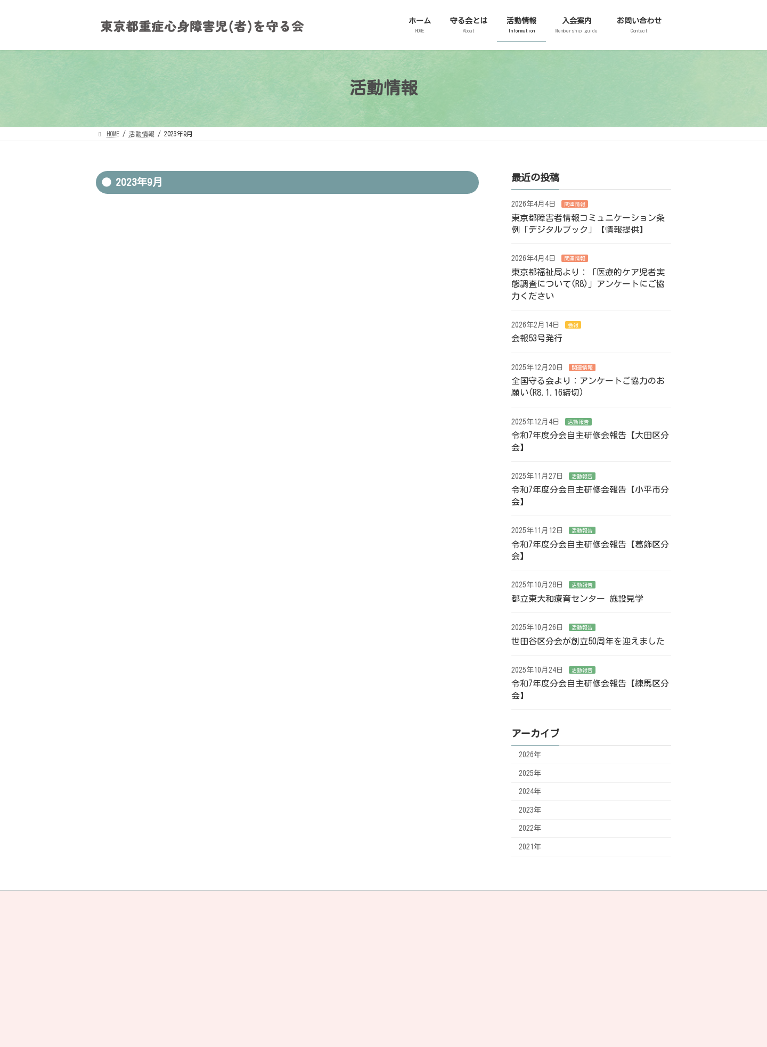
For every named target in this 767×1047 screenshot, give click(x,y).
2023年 (530, 809)
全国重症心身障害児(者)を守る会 (159, 970)
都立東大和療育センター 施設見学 (577, 598)
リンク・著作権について (228, 900)
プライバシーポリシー (138, 900)
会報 (573, 325)
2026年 (530, 754)
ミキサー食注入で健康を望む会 (155, 994)
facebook (365, 900)
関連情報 (574, 204)
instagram (426, 900)
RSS (479, 900)
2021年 (530, 846)
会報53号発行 (536, 338)
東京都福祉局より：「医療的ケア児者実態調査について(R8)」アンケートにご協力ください (588, 283)
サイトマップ (305, 900)
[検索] (639, 948)
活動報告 (578, 421)
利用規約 (369, 953)
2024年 (530, 791)
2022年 (530, 828)
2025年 (530, 772)
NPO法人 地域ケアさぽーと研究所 (159, 982)
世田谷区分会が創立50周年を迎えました (588, 640)
